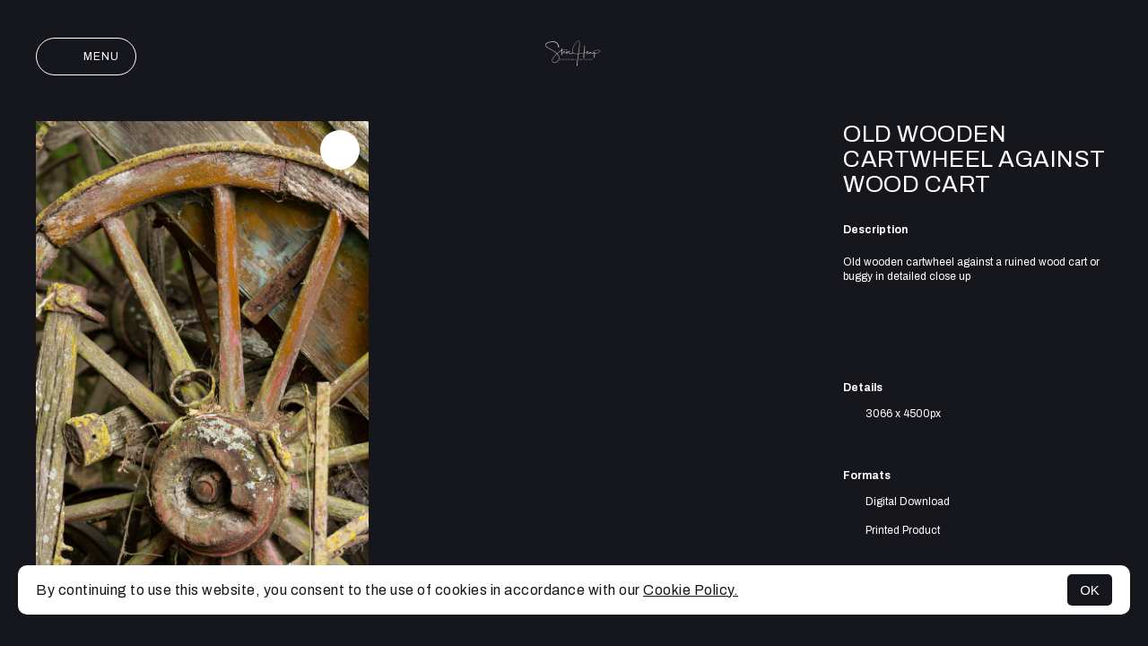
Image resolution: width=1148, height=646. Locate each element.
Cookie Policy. (690, 590)
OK (1090, 590)
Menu (86, 56)
